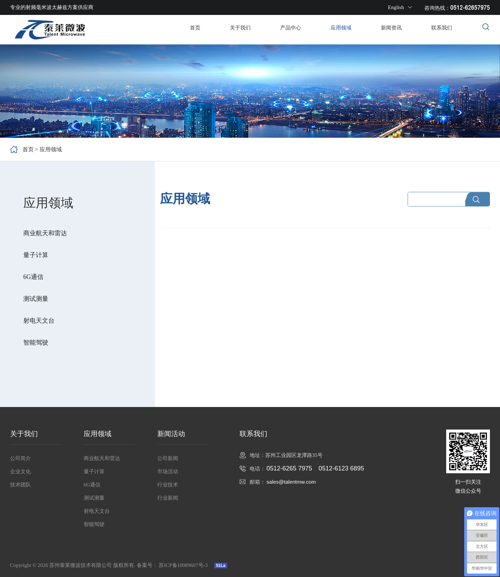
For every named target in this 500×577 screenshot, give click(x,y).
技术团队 (20, 484)
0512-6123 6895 (341, 468)
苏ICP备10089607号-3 (184, 565)
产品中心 (290, 28)
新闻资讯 (391, 28)
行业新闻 (167, 498)
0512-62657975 (470, 7)
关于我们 (240, 28)
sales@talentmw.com (291, 482)
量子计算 (35, 255)
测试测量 (35, 298)
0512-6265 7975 (289, 468)
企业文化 (20, 471)
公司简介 (20, 458)
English (400, 7)
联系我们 (441, 28)
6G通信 (33, 276)
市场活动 (167, 471)
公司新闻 (167, 458)
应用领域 (341, 28)
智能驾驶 (35, 342)
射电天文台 (39, 320)
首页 (195, 28)
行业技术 (167, 484)
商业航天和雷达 (45, 233)
